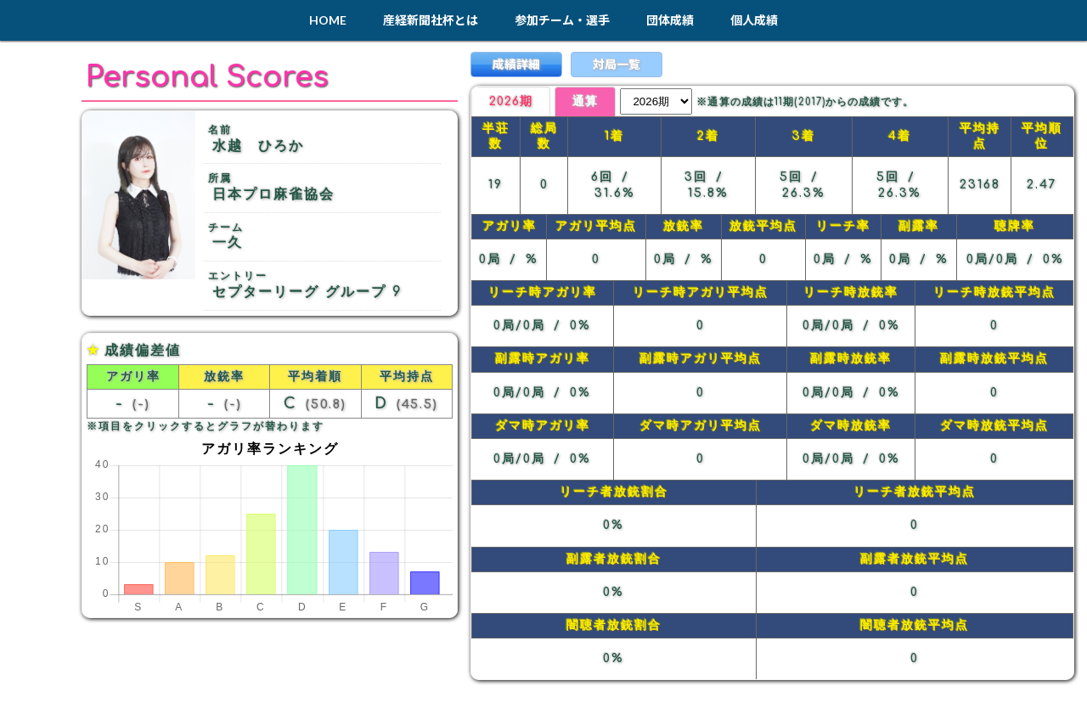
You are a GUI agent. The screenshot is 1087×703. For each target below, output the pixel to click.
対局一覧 (616, 64)
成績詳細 (516, 64)
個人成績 (754, 20)
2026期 (513, 101)
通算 (591, 101)
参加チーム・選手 (562, 20)
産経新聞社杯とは (430, 20)
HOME (327, 20)
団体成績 (670, 20)
